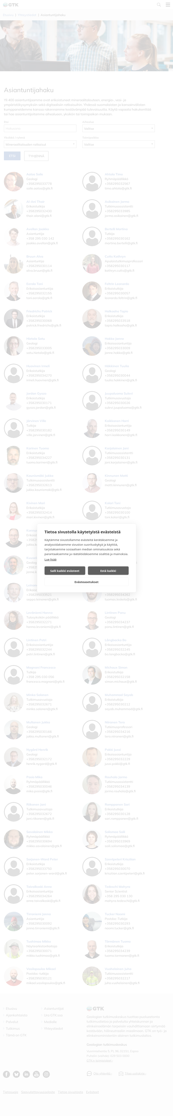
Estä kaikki (108, 571)
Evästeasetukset (86, 582)
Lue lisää (50, 559)
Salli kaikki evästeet (64, 571)
